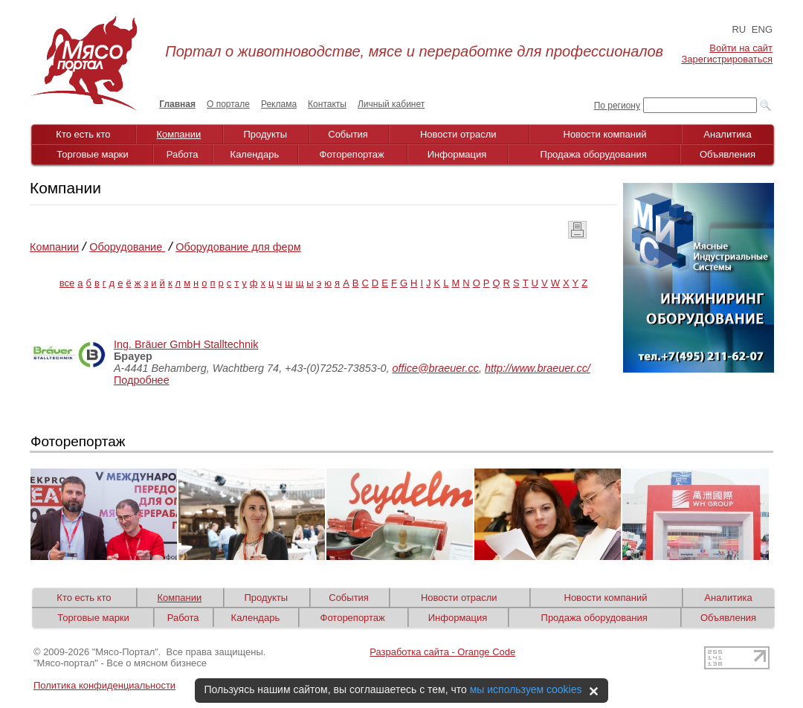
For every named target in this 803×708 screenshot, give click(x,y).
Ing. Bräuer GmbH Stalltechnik (186, 344)
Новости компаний (605, 134)
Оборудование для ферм (237, 247)
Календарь (255, 154)
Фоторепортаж (352, 154)
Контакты (327, 104)
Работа (183, 154)
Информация (457, 154)
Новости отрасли (458, 134)
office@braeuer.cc (436, 368)
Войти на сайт (741, 48)
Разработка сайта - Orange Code (442, 651)
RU (739, 29)
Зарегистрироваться (727, 59)
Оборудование (127, 247)
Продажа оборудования (594, 154)
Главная (177, 104)
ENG (762, 29)
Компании (179, 134)
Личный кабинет (391, 104)
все (67, 283)
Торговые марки (93, 154)
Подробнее (142, 380)
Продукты (265, 134)
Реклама (279, 104)
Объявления (727, 154)
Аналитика (727, 134)
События (348, 134)
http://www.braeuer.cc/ (537, 368)
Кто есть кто (83, 134)
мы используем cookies (526, 689)
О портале (228, 104)
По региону (617, 105)
